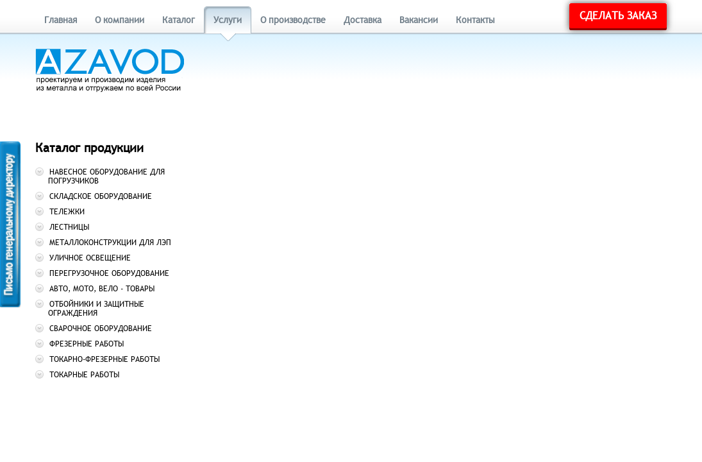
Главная (60, 20)
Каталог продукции (89, 148)
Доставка (362, 20)
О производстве (293, 20)
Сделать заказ (618, 16)
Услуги (227, 20)
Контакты (475, 20)
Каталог (178, 20)
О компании (119, 20)
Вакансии (418, 20)
